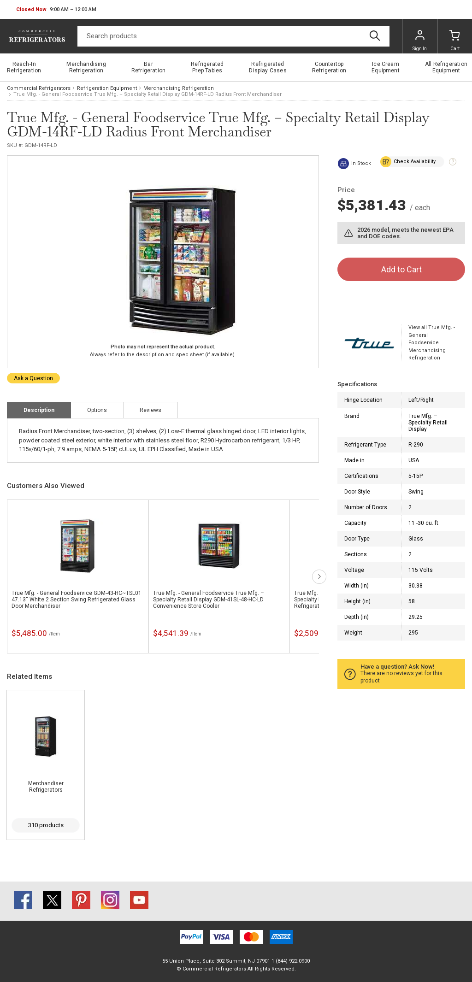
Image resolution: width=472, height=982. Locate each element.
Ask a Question (33, 378)
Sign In (420, 40)
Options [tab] (97, 410)
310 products (46, 825)
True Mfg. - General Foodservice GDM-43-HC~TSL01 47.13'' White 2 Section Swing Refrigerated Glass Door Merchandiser (77, 599)
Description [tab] (39, 410)
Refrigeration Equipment (107, 88)
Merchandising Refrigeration (178, 88)
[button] (56, 9)
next (319, 577)
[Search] (233, 36)
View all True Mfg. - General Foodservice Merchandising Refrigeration (431, 342)
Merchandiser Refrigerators (46, 786)
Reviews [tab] (150, 410)
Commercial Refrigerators (39, 88)
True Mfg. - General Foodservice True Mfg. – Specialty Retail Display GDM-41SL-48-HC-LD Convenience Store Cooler (208, 599)
